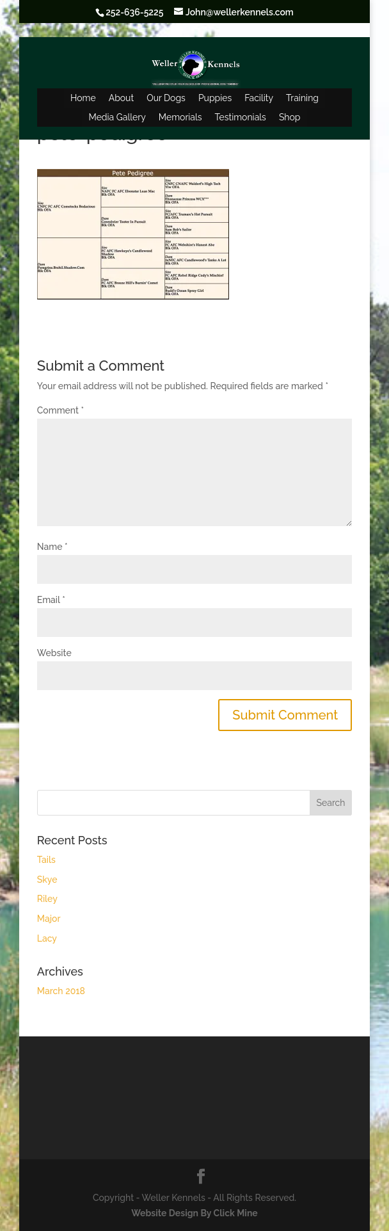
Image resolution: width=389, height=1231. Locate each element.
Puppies (215, 98)
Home (83, 98)
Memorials (180, 117)
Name (52, 547)
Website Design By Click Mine (194, 1213)
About (121, 98)
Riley (47, 899)
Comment (60, 410)
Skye (47, 879)
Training (302, 98)
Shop (290, 117)
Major (49, 918)
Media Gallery (116, 117)
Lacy (47, 938)
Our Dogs (166, 98)
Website (54, 653)
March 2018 (61, 991)
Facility (258, 98)
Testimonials (240, 117)
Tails (46, 860)
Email (51, 600)
